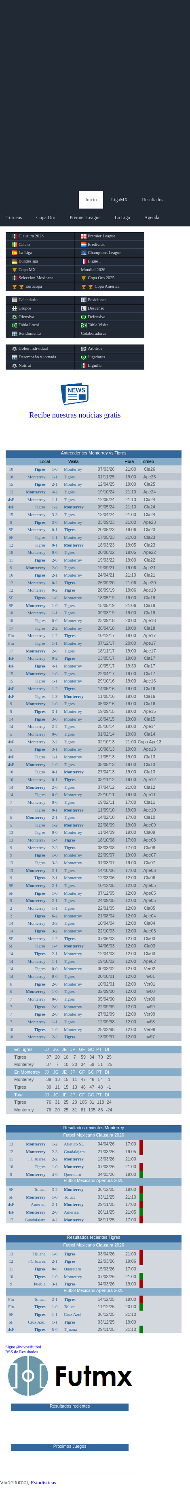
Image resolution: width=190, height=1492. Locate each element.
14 (11, 719)
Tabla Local (25, 325)
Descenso (92, 308)
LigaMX (119, 199)
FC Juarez (37, 1159)
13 (11, 832)
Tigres (40, 469)
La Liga (122, 217)
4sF (11, 499)
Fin (11, 635)
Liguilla (91, 365)
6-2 (54, 916)
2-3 (54, 848)
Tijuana (38, 1254)
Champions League (101, 252)
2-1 (54, 484)
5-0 (54, 1329)
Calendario (25, 299)
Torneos (14, 217)
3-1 (54, 711)
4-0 (54, 1174)
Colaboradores (93, 333)
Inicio (91, 199)
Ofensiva (23, 316)
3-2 (54, 931)
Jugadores (93, 357)
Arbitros (91, 348)
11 (11, 560)
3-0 (54, 522)
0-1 (54, 529)
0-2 (54, 583)
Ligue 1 (91, 261)
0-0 (54, 552)
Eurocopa (27, 286)
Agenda (151, 217)
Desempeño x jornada (34, 357)
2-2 (54, 628)
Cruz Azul (73, 1314)
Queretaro (72, 1174)
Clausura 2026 (28, 236)
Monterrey (73, 469)
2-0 (54, 560)
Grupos (21, 308)
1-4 (54, 840)
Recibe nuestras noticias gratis (74, 415)
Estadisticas (43, 1482)
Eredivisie (93, 244)
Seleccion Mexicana (32, 278)
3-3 (54, 514)
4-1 (54, 666)
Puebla (40, 1284)
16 (11, 477)
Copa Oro (45, 217)
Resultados (152, 199)
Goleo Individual (30, 348)
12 (11, 492)
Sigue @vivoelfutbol (23, 1347)
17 (11, 628)
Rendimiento (26, 333)
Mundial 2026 (93, 269)
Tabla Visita (94, 325)
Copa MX (24, 269)
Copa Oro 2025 (97, 278)
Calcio (21, 244)
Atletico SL (74, 1144)
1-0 (54, 469)
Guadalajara (74, 1152)
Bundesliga (25, 261)
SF (10, 529)
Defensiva (93, 316)
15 (11, 484)
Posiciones (93, 299)
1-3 (54, 696)
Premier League (85, 217)
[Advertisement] (95, 95)
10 (11, 469)
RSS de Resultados (21, 1352)
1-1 (54, 477)
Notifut (21, 365)
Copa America (100, 286)
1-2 (54, 507)
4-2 (54, 492)
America (38, 1204)
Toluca (40, 1189)
